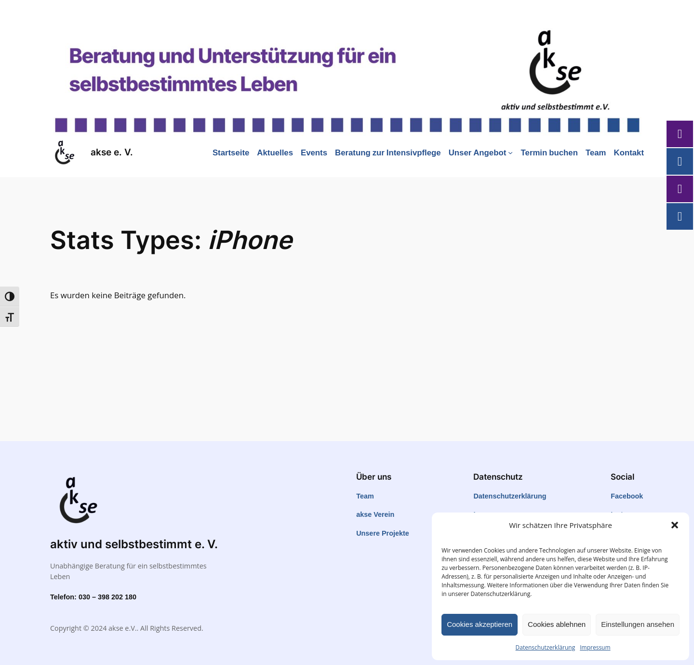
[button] (675, 525)
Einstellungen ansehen (637, 624)
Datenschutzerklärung (545, 647)
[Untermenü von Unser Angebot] (510, 152)
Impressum (595, 647)
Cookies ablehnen (557, 624)
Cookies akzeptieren (479, 624)
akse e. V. (112, 152)
